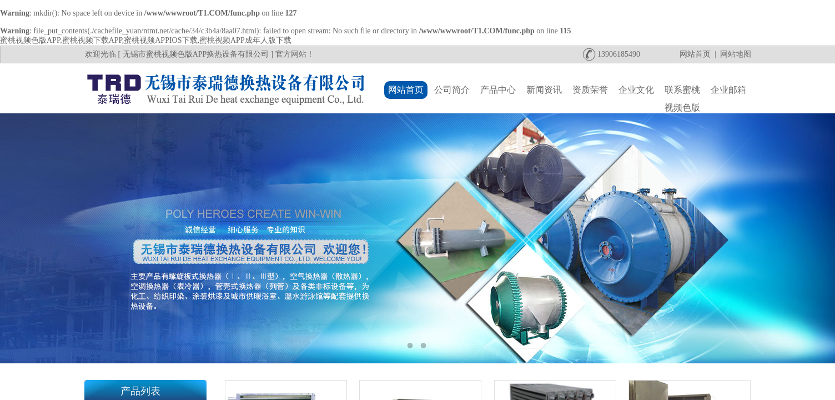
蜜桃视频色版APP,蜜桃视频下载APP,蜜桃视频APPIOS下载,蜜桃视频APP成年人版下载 (145, 40)
